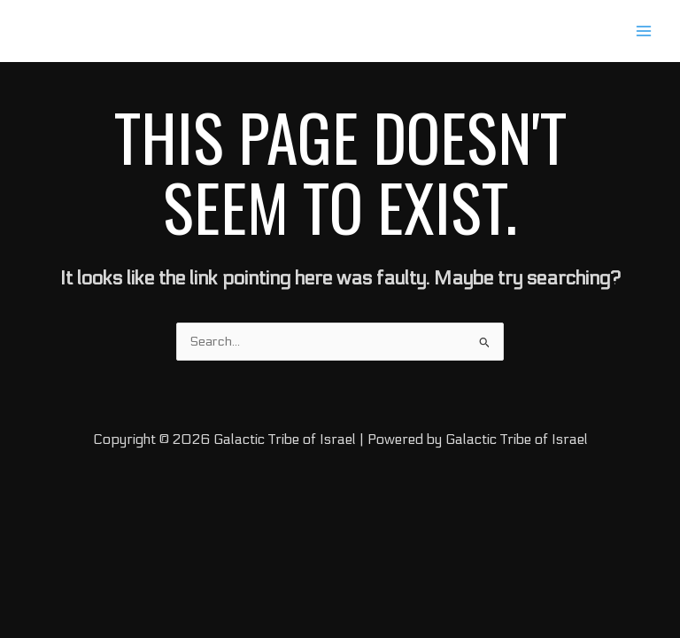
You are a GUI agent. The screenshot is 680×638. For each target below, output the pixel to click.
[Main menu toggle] (643, 31)
